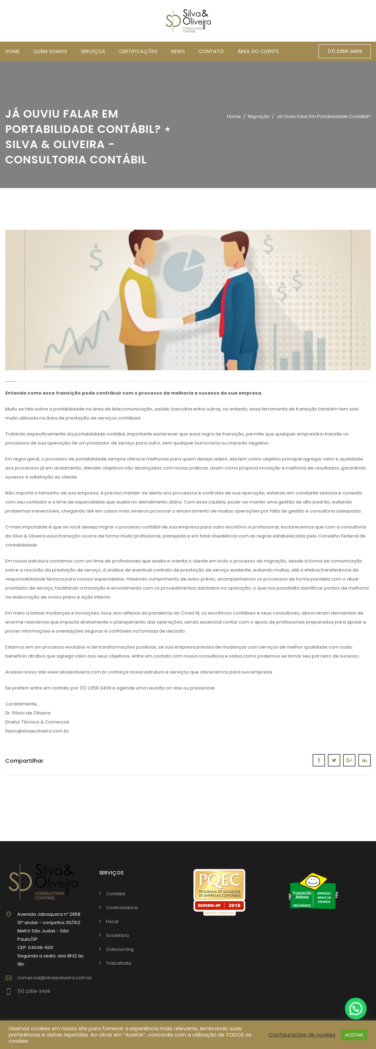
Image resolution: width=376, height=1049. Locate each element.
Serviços (93, 51)
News (178, 51)
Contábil (115, 893)
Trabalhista (118, 963)
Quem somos (50, 51)
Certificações (138, 51)
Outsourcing (120, 949)
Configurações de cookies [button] (302, 1035)
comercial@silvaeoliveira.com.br (54, 977)
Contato (211, 51)
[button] (356, 1009)
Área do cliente (258, 51)
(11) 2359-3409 (344, 51)
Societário (117, 935)
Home (12, 51)
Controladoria (122, 907)
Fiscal (112, 921)
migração (259, 116)
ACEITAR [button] (354, 1035)
